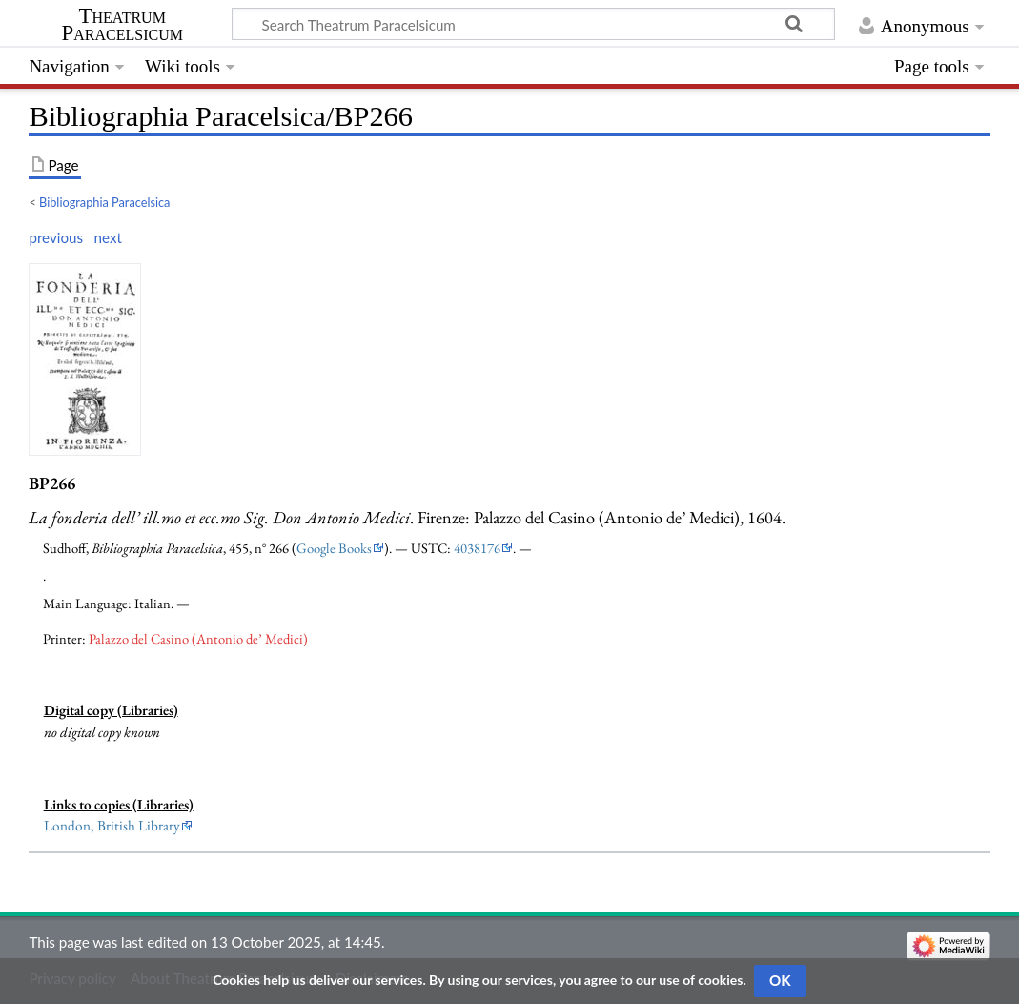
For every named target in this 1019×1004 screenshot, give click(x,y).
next (108, 237)
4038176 (477, 548)
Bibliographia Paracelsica (104, 202)
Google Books (334, 548)
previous (56, 237)
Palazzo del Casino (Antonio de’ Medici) (198, 638)
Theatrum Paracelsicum (122, 25)
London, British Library (112, 825)
